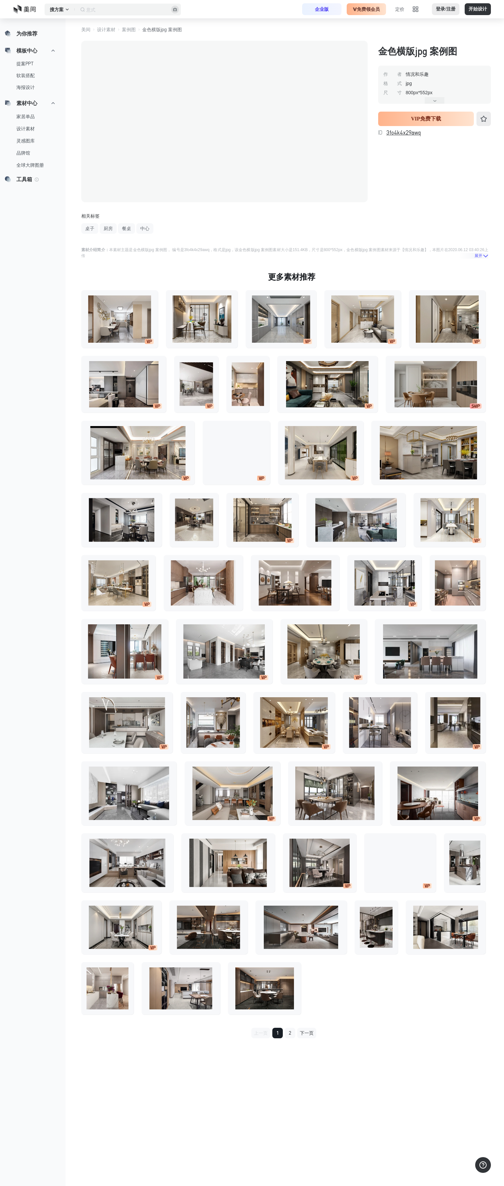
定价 (399, 9)
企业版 (322, 9)
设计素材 (25, 128)
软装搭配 (25, 75)
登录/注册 (446, 9)
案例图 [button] (129, 29)
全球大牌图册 (30, 165)
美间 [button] (85, 29)
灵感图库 (25, 141)
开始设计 (478, 9)
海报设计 (25, 87)
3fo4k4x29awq (403, 132)
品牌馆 (23, 153)
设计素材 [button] (106, 29)
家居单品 (25, 116)
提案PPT (25, 63)
